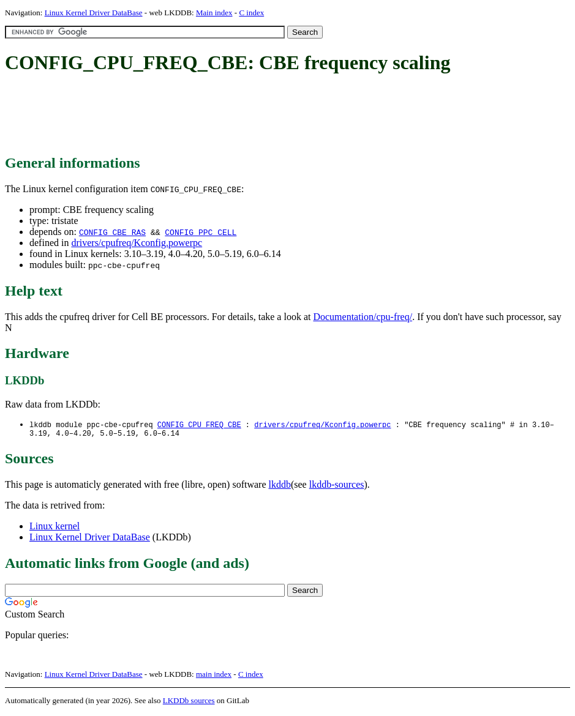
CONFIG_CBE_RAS (112, 231)
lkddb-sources (336, 487)
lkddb (280, 487)
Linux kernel (54, 528)
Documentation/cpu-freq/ (362, 316)
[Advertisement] (228, 115)
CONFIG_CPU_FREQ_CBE (199, 425)
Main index (214, 12)
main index (213, 676)
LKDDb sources (189, 702)
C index (251, 12)
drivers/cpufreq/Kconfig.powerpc (136, 242)
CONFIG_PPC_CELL (200, 231)
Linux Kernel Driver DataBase (94, 12)
